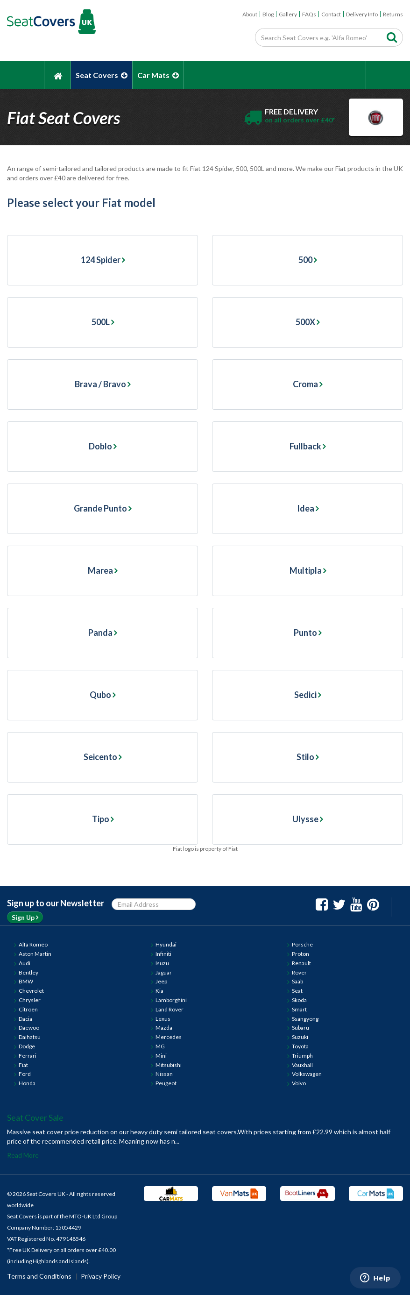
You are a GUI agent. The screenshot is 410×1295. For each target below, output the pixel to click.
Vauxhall (302, 1064)
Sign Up (25, 917)
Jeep (161, 981)
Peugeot (166, 1083)
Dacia (25, 1018)
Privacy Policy (100, 1276)
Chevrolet (31, 990)
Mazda (164, 1027)
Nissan (164, 1073)
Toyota (300, 1046)
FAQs (309, 14)
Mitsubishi (169, 1064)
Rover (299, 972)
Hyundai (166, 944)
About (249, 14)
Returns (393, 14)
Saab (297, 981)
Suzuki (300, 1036)
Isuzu (162, 963)
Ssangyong (305, 1018)
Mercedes (169, 1036)
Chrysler (30, 999)
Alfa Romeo (33, 944)
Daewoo (29, 1027)
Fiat (23, 1064)
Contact (331, 14)
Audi (24, 963)
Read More (23, 1155)
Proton (300, 953)
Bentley (28, 972)
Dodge (27, 1046)
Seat (297, 990)
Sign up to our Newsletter (55, 903)
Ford (25, 1073)
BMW (26, 981)
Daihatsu (30, 1036)
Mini (161, 1055)
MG (160, 1046)
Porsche (302, 944)
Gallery (288, 14)
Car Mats (158, 75)
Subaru (300, 1027)
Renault (301, 963)
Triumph (302, 1055)
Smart (299, 1009)
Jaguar (164, 972)
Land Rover (170, 1009)
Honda (27, 1083)
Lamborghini (171, 999)
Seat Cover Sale (35, 1117)
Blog (268, 14)
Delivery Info (362, 14)
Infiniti (163, 953)
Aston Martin (35, 953)
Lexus (163, 1018)
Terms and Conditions (39, 1276)
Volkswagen (307, 1073)
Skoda (299, 999)
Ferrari (27, 1055)
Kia (159, 990)
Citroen (28, 1009)
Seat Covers (101, 75)
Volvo (299, 1083)
